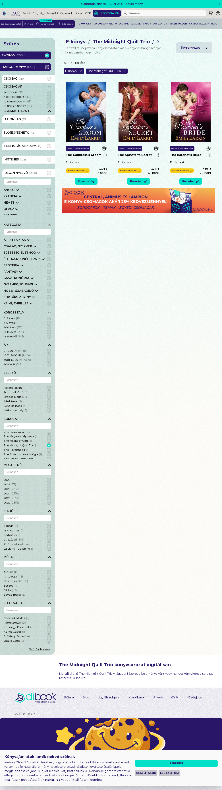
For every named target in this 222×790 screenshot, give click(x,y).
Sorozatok (160, 24)
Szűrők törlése (39, 649)
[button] (78, 170)
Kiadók (146, 24)
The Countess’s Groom (83, 155)
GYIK (88, 13)
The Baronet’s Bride (185, 155)
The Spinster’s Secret (135, 155)
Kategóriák (122, 24)
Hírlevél (78, 13)
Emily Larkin (73, 162)
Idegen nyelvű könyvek (78, 148)
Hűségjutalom (109, 13)
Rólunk (27, 13)
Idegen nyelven (178, 24)
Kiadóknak (66, 13)
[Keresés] (125, 13)
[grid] (27, 98)
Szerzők (135, 24)
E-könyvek (85, 24)
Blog (35, 13)
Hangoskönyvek (103, 24)
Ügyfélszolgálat (49, 13)
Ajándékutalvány (199, 24)
